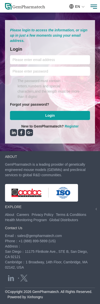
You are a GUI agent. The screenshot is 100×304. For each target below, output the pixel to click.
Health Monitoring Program (26, 220)
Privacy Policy (42, 215)
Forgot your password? (29, 104)
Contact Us (13, 228)
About (9, 215)
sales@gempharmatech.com (39, 236)
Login (50, 115)
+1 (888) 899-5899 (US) (37, 241)
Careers (23, 215)
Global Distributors (63, 220)
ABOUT (11, 157)
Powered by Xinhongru (25, 297)
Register (72, 126)
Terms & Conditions (71, 215)
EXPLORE (13, 207)
